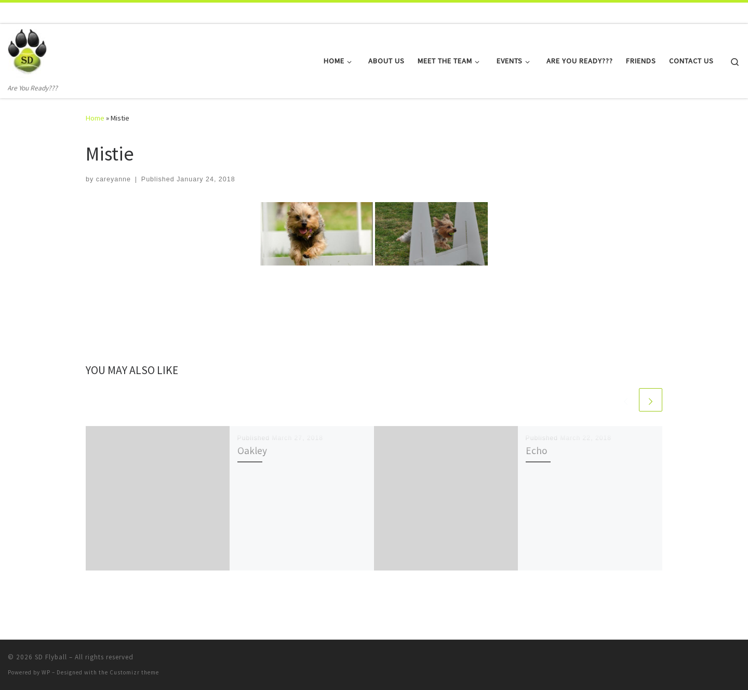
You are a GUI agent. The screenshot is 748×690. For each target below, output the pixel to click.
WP (46, 672)
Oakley (252, 450)
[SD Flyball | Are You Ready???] (27, 53)
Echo (536, 450)
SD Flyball (51, 657)
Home (95, 118)
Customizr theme (134, 672)
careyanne (113, 179)
